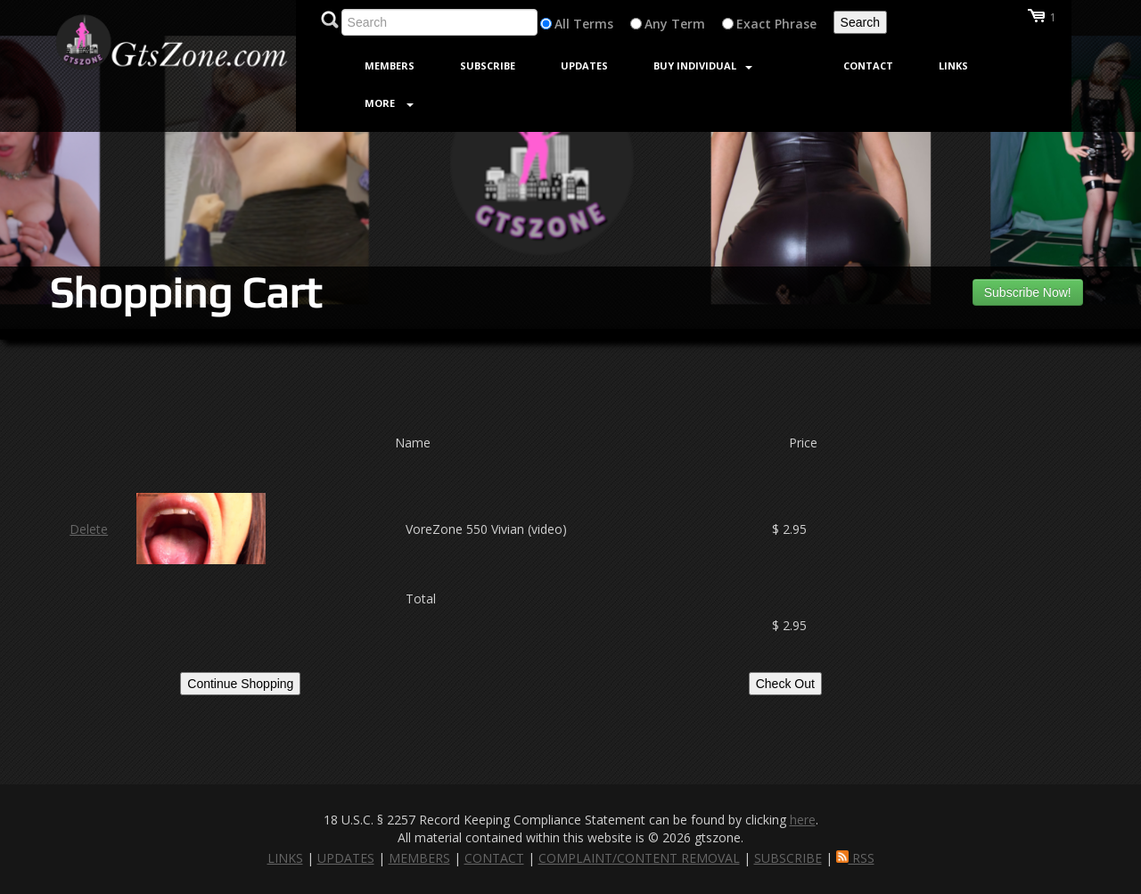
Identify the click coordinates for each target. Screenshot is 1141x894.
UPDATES (345, 857)
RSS (855, 857)
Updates (584, 65)
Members (390, 65)
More (389, 103)
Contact (868, 65)
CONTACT (494, 857)
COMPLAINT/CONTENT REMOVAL (639, 857)
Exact (753, 23)
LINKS (285, 857)
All (562, 23)
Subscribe (487, 65)
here (803, 819)
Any (656, 23)
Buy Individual (702, 65)
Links (953, 65)
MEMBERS (419, 857)
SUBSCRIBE (788, 857)
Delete (89, 529)
